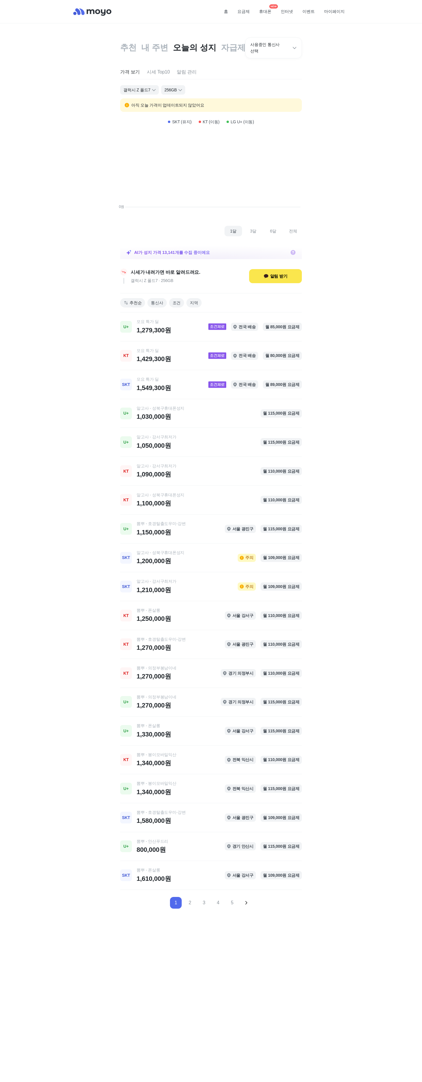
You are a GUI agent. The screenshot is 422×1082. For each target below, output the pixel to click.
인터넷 (287, 11)
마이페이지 (334, 11)
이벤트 (308, 11)
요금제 (243, 11)
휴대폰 (267, 10)
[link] (211, 326)
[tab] (130, 72)
